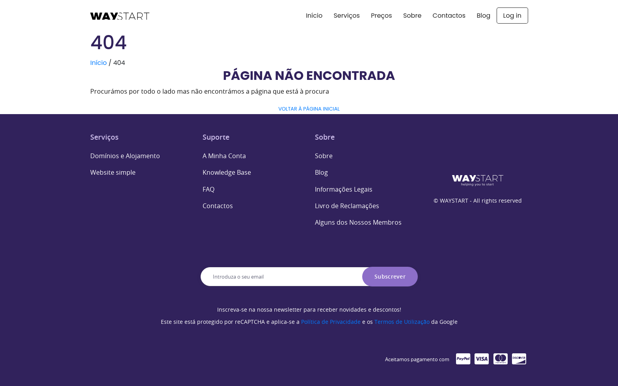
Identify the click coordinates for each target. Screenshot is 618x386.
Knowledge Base (227, 172)
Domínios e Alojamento (125, 155)
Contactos (449, 15)
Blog (483, 15)
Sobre (412, 15)
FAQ (208, 189)
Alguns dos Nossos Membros (358, 222)
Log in (512, 15)
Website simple (113, 172)
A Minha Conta (224, 155)
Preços (381, 15)
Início (314, 15)
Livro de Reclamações (347, 205)
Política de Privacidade (331, 321)
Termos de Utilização (402, 321)
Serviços (346, 15)
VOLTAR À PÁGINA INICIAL (309, 108)
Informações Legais (343, 189)
